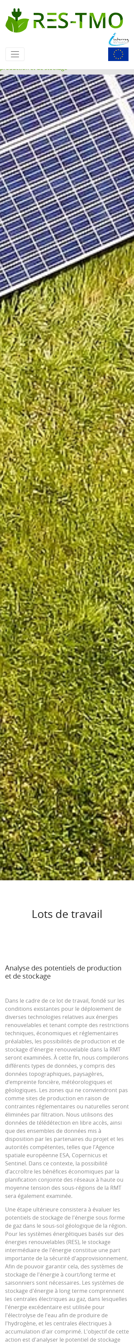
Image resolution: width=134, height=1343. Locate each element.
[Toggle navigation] (14, 54)
